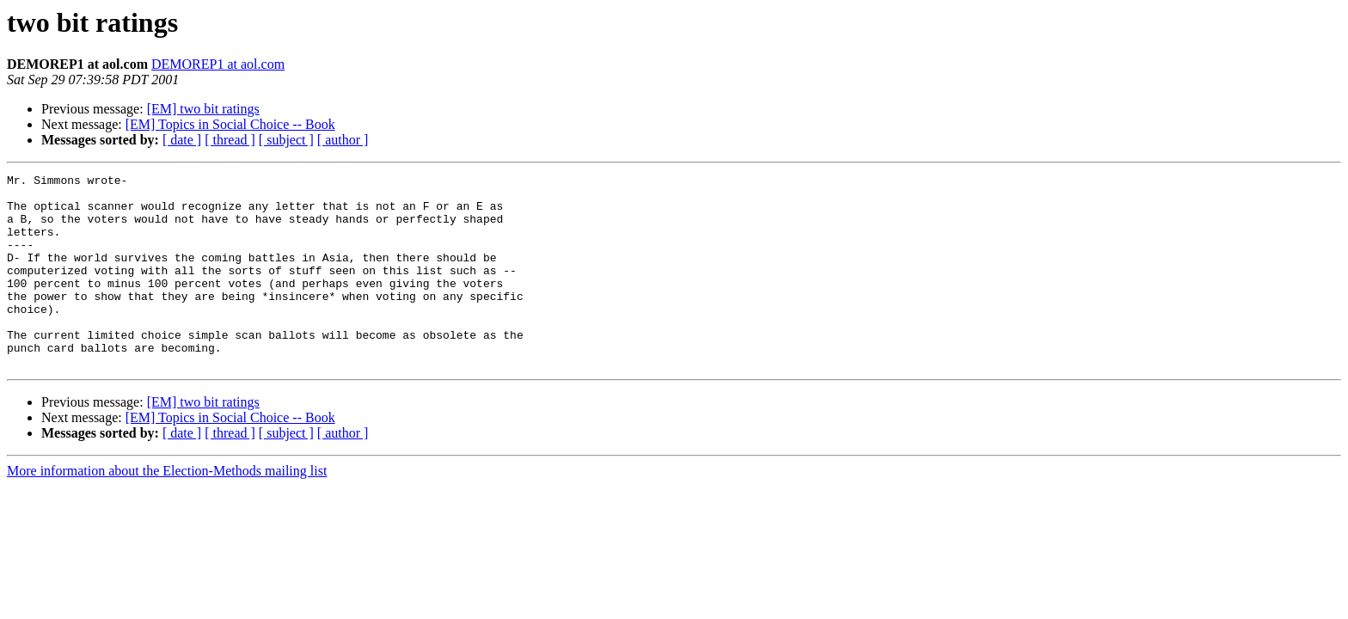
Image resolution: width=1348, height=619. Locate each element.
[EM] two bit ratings (203, 108)
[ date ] (181, 139)
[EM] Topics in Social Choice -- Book (230, 124)
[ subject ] (286, 139)
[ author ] (343, 139)
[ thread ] (230, 139)
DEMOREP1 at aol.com (218, 64)
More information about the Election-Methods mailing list (167, 509)
